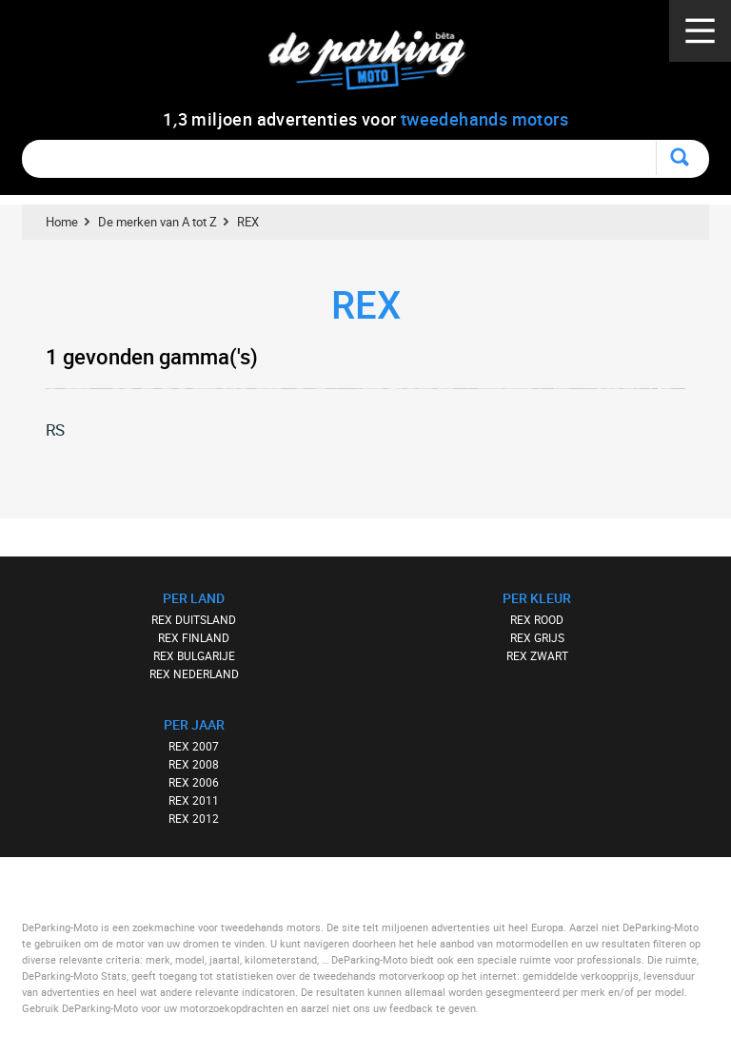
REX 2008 (193, 763)
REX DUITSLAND (193, 619)
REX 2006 (193, 782)
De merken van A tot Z (157, 221)
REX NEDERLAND (194, 673)
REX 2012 (193, 818)
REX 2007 (193, 745)
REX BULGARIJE (194, 655)
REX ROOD (536, 619)
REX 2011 (193, 800)
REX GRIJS (537, 637)
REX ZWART (537, 655)
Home (62, 221)
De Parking (375, 66)
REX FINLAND (193, 637)
